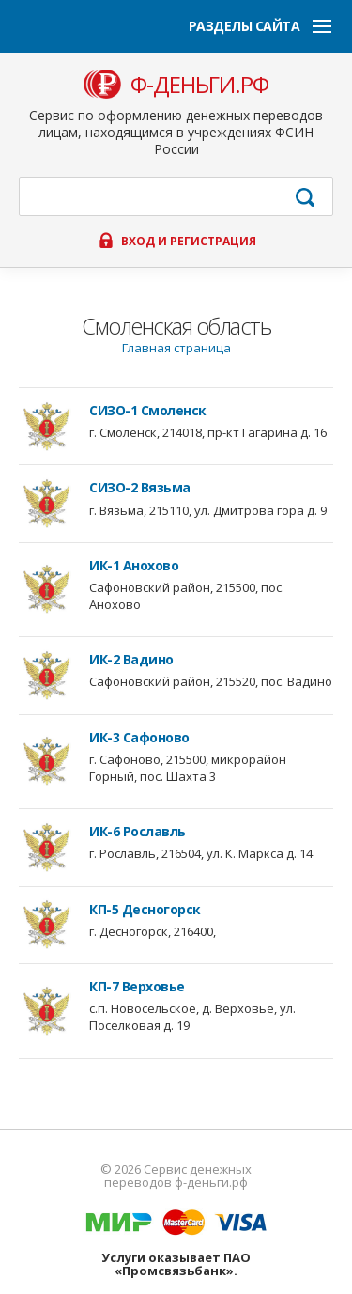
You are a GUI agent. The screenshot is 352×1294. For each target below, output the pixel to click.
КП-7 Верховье (137, 986)
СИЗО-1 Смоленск (148, 410)
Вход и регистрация (188, 241)
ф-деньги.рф (199, 84)
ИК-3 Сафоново (139, 737)
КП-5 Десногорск (145, 909)
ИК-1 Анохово (133, 565)
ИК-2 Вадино (131, 659)
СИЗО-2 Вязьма (140, 487)
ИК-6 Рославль (137, 831)
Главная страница (176, 347)
